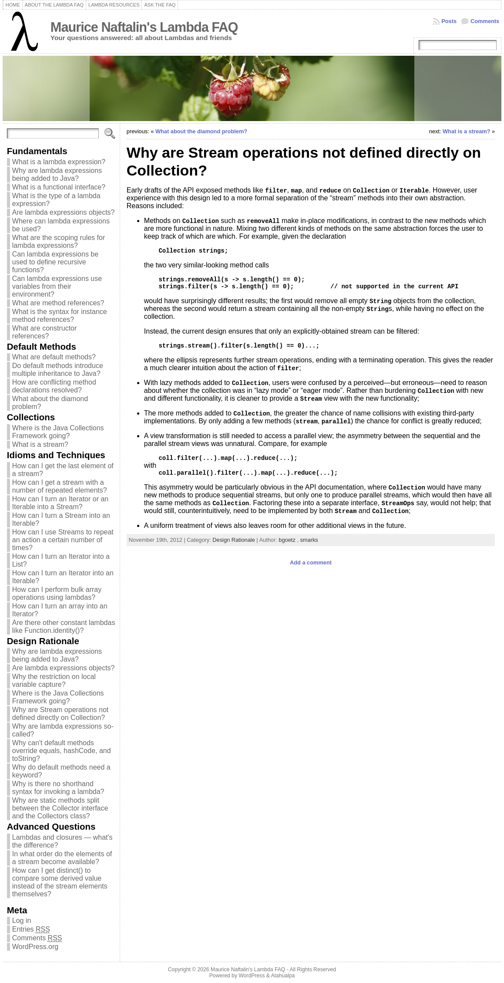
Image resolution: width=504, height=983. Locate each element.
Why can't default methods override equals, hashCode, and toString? (61, 750)
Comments (484, 21)
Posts (449, 21)
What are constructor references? (44, 332)
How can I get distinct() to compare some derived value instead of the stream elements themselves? (60, 882)
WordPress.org (35, 946)
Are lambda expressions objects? (63, 212)
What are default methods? (54, 357)
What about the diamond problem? (201, 131)
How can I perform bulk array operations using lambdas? (56, 593)
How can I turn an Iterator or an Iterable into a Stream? (60, 502)
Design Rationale (233, 540)
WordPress (252, 976)
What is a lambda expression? (58, 162)
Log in (21, 920)
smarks (309, 540)
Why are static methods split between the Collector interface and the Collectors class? (60, 808)
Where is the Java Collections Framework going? (58, 431)
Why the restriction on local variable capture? (54, 680)
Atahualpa (283, 976)
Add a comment (311, 562)
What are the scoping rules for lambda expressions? (58, 241)
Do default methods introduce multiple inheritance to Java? (57, 369)
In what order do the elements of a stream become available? (62, 857)
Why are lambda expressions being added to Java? (57, 174)
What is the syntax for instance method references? (59, 315)
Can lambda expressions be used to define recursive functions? (55, 262)
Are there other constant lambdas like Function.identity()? (63, 626)
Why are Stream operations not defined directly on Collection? (60, 713)
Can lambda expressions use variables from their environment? (57, 286)
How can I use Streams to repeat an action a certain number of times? (63, 539)
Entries (31, 929)
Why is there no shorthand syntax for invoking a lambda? (58, 787)
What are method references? (58, 303)
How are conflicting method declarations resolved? (54, 386)
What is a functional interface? (58, 187)
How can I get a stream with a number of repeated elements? (59, 486)
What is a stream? (40, 444)
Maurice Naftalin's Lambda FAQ (144, 27)
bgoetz (287, 540)
